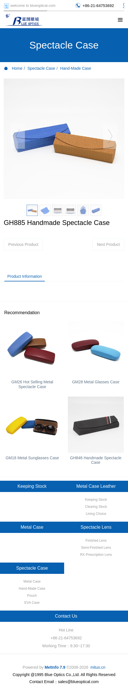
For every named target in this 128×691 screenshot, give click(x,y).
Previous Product (23, 244)
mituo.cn (97, 667)
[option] (64, 138)
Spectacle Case (41, 68)
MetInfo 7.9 (55, 667)
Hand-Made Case (75, 68)
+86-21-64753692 (66, 638)
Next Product (108, 244)
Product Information (24, 276)
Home (13, 68)
